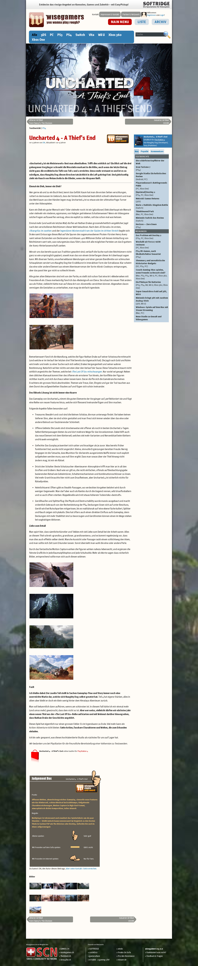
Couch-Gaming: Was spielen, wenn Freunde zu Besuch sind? (152, 274)
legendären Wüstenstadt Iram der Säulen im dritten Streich (89, 230)
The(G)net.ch (65, 956)
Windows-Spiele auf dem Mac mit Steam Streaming (152, 310)
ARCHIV (160, 22)
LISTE (142, 22)
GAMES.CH (64, 948)
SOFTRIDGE (94, 948)
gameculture (94, 956)
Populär (144, 151)
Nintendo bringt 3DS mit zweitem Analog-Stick (152, 300)
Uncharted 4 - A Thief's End (62, 137)
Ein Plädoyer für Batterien (152, 285)
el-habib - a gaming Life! (99, 959)
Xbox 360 (114, 35)
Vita (91, 35)
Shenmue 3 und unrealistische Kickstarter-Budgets (152, 263)
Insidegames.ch (67, 952)
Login (162, 15)
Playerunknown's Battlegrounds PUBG (152, 185)
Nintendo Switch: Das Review (152, 219)
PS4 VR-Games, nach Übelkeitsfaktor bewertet (152, 254)
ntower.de (122, 959)
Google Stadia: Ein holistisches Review (152, 176)
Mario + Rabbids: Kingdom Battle (152, 206)
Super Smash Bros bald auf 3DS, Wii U (151, 293)
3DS (43, 35)
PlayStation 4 (83, 751)
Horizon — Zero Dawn (152, 226)
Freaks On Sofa (124, 952)
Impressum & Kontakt (110, 14)
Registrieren (151, 15)
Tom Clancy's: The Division (40, 121)
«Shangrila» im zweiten (40, 230)
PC (52, 35)
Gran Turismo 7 (152, 168)
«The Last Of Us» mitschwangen (87, 371)
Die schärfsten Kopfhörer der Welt (150, 162)
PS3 (59, 35)
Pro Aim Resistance (126, 956)
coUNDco (93, 952)
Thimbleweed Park (152, 213)
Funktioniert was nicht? (156, 952)
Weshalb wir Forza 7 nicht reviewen (152, 244)
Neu (136, 151)
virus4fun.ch (65, 959)
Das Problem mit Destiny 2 (152, 237)
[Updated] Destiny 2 (152, 194)
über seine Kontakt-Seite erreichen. (81, 868)
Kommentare (157, 151)
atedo (120, 948)
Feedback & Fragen (154, 956)
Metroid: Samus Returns (152, 200)
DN (44, 142)
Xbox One (38, 39)
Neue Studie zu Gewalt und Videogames (148, 318)
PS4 (69, 35)
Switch (80, 35)
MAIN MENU (120, 22)
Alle (34, 35)
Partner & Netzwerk (131, 14)
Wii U (101, 35)
